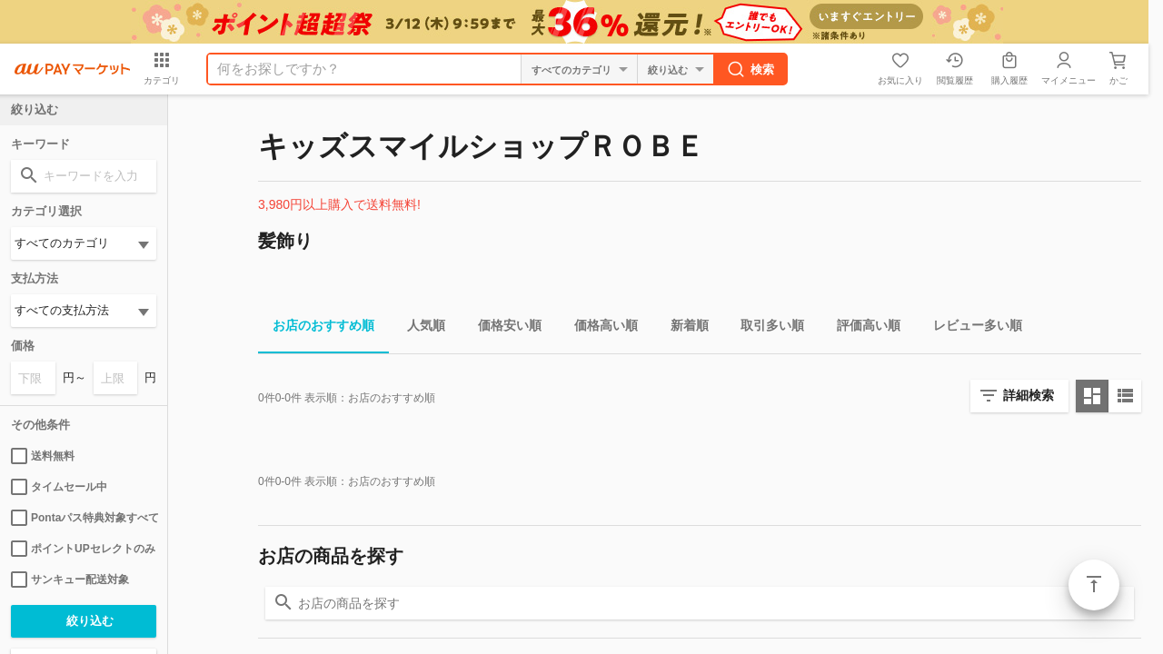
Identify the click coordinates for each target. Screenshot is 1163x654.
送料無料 (43, 456)
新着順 (682, 328)
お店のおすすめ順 (316, 328)
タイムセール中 (59, 487)
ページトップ (1094, 585)
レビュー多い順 (970, 328)
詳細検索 (1028, 395)
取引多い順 (765, 328)
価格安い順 (502, 328)
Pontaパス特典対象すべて (83, 518)
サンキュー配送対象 (70, 579)
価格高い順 (599, 328)
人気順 (419, 328)
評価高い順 (861, 328)
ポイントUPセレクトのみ (83, 548)
